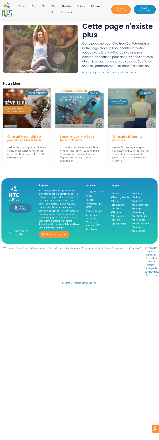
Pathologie (96, 6)
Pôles (55, 6)
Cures (35, 6)
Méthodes (67, 6)
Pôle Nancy (136, 203)
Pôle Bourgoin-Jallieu (120, 207)
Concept (23, 6)
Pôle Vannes (137, 237)
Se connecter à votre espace (93, 226)
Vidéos (89, 205)
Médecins (90, 209)
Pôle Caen (115, 211)
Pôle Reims (136, 211)
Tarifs (44, 6)
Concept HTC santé (95, 201)
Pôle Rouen (136, 218)
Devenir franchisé (94, 221)
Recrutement (67, 12)
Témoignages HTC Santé (94, 215)
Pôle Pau (135, 207)
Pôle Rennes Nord (139, 214)
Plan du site (152, 285)
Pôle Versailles (138, 240)
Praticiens (81, 6)
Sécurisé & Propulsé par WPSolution (79, 293)
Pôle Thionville (138, 229)
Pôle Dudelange (118, 214)
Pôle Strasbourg (139, 226)
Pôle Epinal (116, 218)
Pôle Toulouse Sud (140, 233)
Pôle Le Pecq (117, 222)
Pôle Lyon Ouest (118, 226)
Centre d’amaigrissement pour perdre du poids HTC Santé (108, 82)
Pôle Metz (115, 230)
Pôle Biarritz (116, 203)
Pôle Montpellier (118, 233)
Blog (53, 12)
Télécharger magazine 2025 (93, 233)
